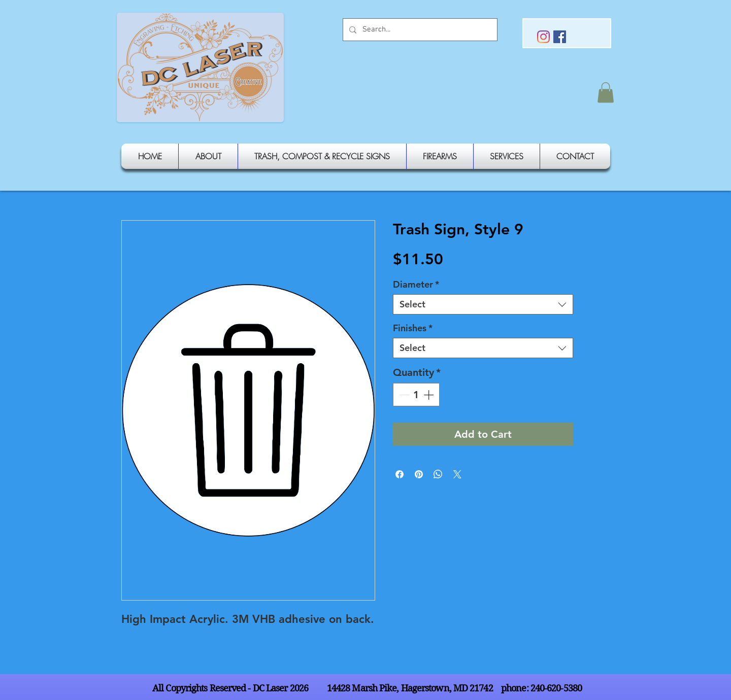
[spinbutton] (416, 394)
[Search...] (419, 30)
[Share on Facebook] (399, 474)
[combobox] (483, 304)
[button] (605, 92)
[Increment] (429, 394)
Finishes (413, 328)
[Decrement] (403, 394)
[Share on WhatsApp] (438, 474)
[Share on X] (457, 474)
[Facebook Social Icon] (559, 36)
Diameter (416, 284)
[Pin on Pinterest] (419, 474)
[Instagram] (543, 36)
